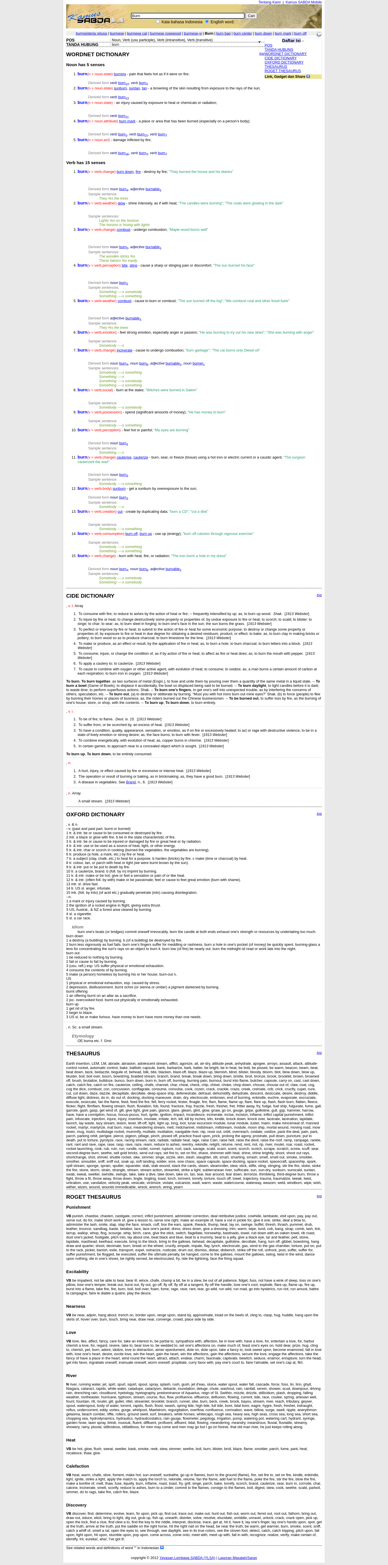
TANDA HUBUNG (279, 49)
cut (120, 511)
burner (199, 363)
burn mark (283, 33)
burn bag (223, 33)
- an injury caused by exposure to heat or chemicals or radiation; (147, 103)
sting (133, 265)
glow (121, 203)
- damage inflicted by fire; (114, 140)
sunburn (120, 88)
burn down (263, 33)
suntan (134, 88)
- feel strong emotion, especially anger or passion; (196, 332)
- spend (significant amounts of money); (152, 412)
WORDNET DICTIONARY (286, 54)
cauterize (140, 457)
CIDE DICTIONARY (281, 58)
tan (144, 88)
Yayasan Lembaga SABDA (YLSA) (187, 1558)
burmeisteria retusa (91, 33)
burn (123, 83)
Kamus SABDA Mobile (304, 2)
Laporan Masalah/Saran (237, 1558)
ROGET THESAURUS (283, 71)
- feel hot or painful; (133, 430)
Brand (131, 782)
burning (120, 74)
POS (268, 45)
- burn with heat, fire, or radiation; (152, 556)
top (261, 53)
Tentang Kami (269, 2)
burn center (242, 33)
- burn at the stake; (137, 390)
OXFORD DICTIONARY (284, 62)
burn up (146, 534)
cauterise (124, 457)
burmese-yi (193, 33)
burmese (117, 33)
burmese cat (137, 33)
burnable (153, 189)
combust (123, 229)
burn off (300, 33)
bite (125, 265)
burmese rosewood (165, 33)
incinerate (125, 350)
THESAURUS (276, 66)
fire (138, 172)
